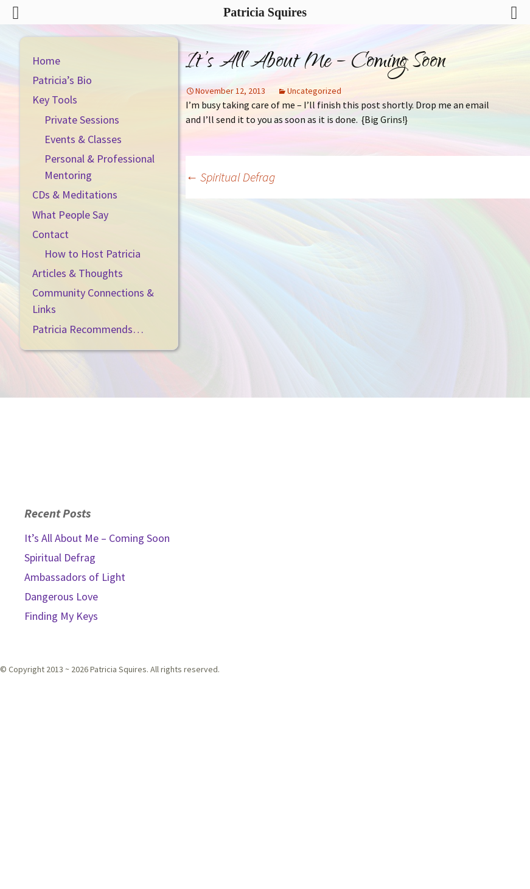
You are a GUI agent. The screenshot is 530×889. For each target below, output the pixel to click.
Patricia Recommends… (88, 329)
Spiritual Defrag (230, 176)
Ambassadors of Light (74, 577)
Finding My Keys (61, 616)
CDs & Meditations (74, 195)
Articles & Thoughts (77, 273)
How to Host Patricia (92, 254)
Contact (50, 234)
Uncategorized (314, 90)
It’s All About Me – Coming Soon (97, 538)
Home (46, 61)
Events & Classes (83, 139)
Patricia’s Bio (62, 80)
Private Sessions (81, 120)
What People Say (70, 215)
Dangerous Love (61, 596)
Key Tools (54, 100)
